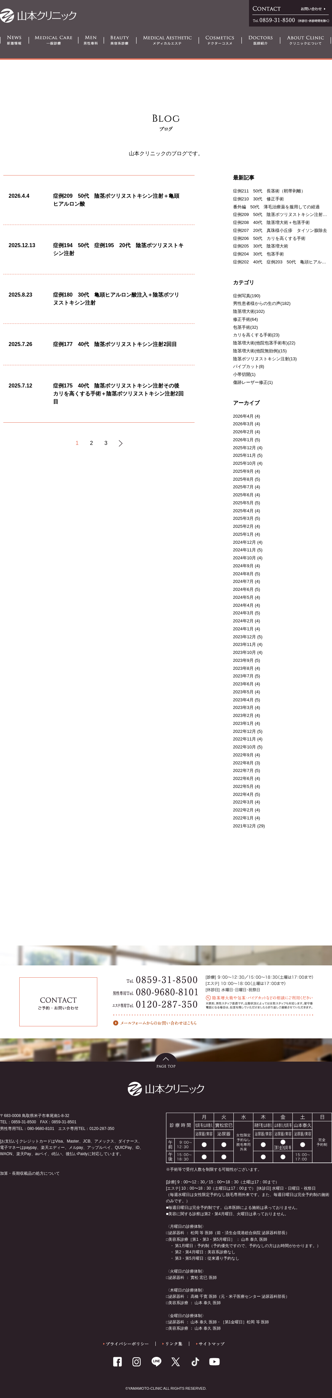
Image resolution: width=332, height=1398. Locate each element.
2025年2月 (243, 526)
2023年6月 (243, 683)
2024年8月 (243, 573)
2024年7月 (243, 581)
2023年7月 (243, 675)
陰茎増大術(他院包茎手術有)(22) (264, 342)
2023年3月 (243, 707)
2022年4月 (243, 794)
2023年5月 (243, 691)
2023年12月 (244, 636)
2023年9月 (243, 660)
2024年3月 (243, 612)
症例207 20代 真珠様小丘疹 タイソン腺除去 (280, 230)
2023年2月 (243, 715)
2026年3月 (243, 423)
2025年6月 (243, 494)
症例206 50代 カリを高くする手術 (269, 238)
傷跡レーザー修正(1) (253, 382)
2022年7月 (243, 770)
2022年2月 (243, 809)
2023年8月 (243, 668)
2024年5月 (243, 597)
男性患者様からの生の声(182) (261, 303)
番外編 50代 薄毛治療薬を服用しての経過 (276, 206)
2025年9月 (243, 471)
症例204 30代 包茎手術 (258, 253)
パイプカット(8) (248, 366)
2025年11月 (244, 455)
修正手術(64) (245, 319)
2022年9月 (243, 754)
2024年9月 (243, 565)
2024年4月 (243, 605)
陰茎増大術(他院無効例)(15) (260, 350)
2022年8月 (243, 762)
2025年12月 (244, 447)
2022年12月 (244, 731)
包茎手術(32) (245, 327)
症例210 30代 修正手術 (258, 198)
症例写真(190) (246, 295)
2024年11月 (244, 549)
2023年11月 (244, 644)
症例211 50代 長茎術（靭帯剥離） (269, 190)
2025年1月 (243, 534)
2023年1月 (243, 723)
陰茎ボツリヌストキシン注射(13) (265, 358)
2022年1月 (243, 817)
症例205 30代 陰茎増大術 (260, 246)
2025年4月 (243, 510)
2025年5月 (243, 502)
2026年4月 (243, 416)
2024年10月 (244, 557)
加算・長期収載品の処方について (30, 1173)
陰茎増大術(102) (249, 311)
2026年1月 (243, 439)
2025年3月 (243, 518)
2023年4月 (243, 699)
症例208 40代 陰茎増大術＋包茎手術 (271, 222)
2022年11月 (244, 738)
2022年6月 (243, 778)
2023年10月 (244, 652)
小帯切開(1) (244, 374)
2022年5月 (243, 786)
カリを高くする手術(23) (256, 334)
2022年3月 (243, 802)
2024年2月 (243, 620)
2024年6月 (243, 589)
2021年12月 (244, 825)
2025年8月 (243, 479)
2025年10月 (244, 463)
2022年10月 (244, 746)
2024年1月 (243, 628)
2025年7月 (243, 486)
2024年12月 (244, 542)
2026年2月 (243, 431)
